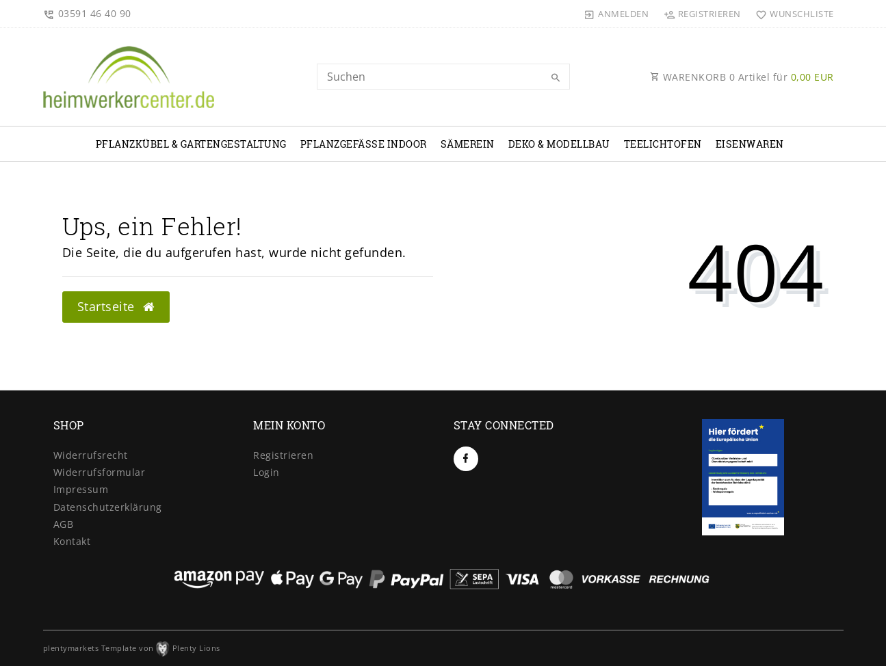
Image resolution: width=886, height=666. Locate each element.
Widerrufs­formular (99, 472)
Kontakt (72, 541)
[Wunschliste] (792, 13)
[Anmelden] (616, 13)
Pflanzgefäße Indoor (363, 143)
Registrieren (283, 455)
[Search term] (443, 77)
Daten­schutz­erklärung (107, 507)
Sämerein (468, 143)
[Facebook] (466, 459)
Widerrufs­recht (90, 455)
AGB (63, 524)
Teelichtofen (663, 143)
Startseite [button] (116, 306)
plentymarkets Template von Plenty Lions (131, 648)
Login (266, 472)
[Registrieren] (701, 13)
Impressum (81, 489)
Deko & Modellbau (559, 143)
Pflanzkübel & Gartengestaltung (191, 143)
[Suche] (556, 78)
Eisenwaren (750, 143)
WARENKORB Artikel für (742, 76)
